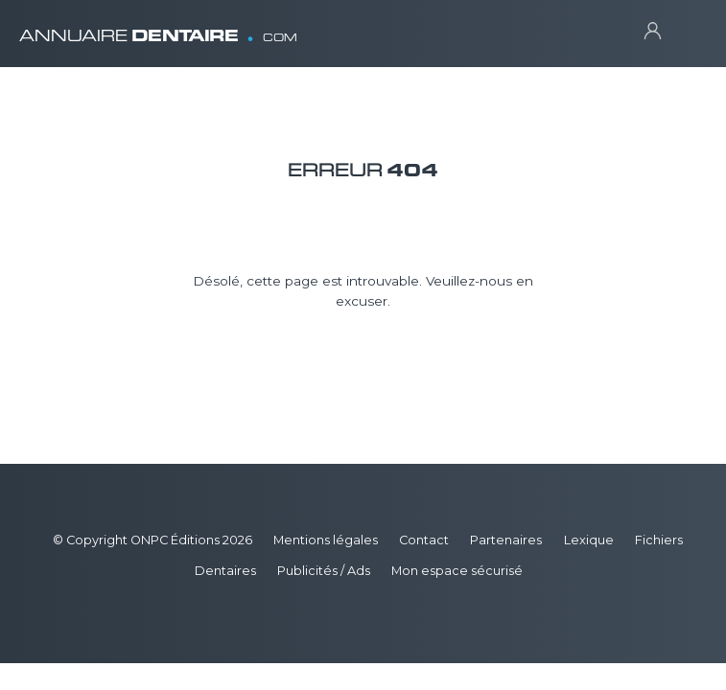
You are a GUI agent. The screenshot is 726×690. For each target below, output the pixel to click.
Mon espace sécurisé (457, 571)
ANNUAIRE (158, 28)
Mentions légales (325, 540)
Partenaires (506, 540)
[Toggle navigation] (688, 29)
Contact (424, 540)
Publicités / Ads (323, 571)
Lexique (589, 540)
